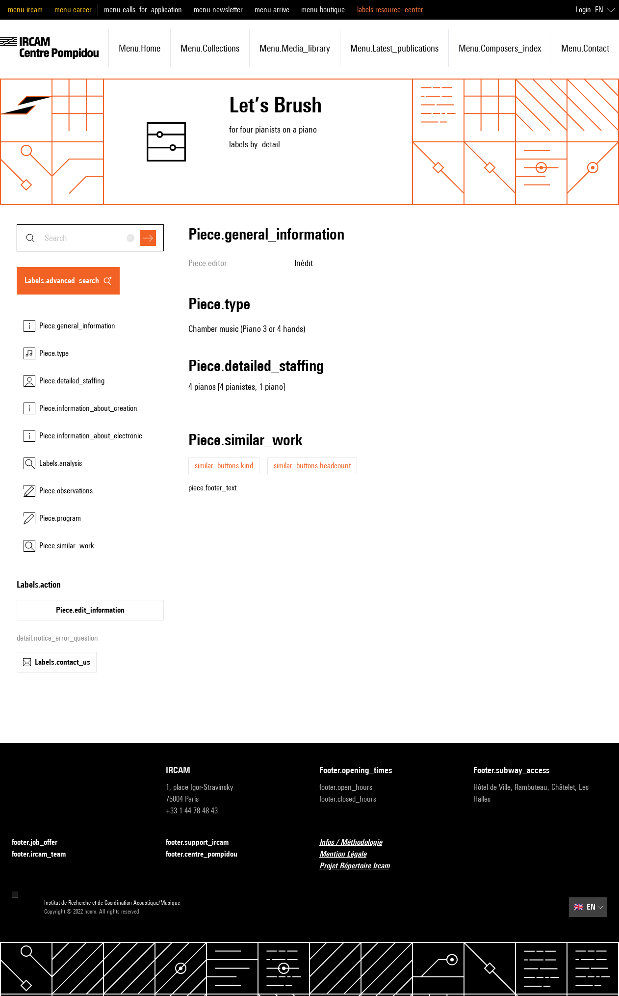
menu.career (73, 9)
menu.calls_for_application (143, 9)
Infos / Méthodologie (356, 842)
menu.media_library (294, 48)
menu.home (139, 48)
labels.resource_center (390, 9)
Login (583, 9)
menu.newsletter (218, 9)
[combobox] (90, 237)
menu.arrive (272, 9)
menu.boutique (323, 9)
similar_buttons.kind (224, 465)
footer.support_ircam (203, 842)
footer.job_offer (40, 842)
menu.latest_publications (394, 48)
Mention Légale (348, 854)
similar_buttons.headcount (312, 465)
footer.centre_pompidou (207, 854)
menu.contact (585, 48)
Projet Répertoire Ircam (360, 866)
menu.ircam (25, 9)
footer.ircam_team (44, 854)
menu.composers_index (500, 48)
